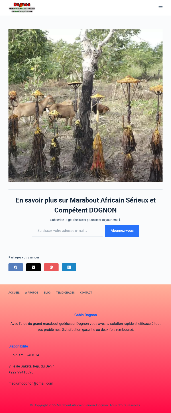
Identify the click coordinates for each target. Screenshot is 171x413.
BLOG (47, 292)
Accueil (14, 292)
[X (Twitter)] (33, 267)
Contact (86, 292)
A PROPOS (31, 292)
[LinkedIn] (69, 267)
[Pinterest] (51, 267)
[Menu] (161, 8)
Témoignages (65, 292)
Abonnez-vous (122, 230)
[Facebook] (15, 267)
